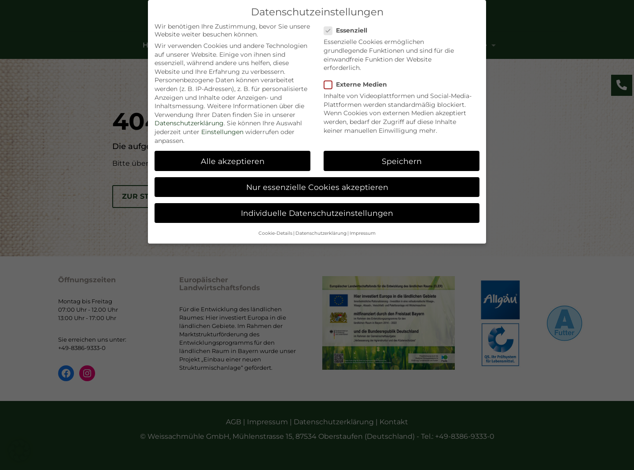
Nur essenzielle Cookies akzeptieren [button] (317, 184)
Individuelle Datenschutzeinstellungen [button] (317, 210)
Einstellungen (222, 130)
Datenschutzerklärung (189, 121)
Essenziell (349, 29)
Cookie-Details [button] (275, 231)
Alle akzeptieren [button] (233, 159)
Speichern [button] (402, 159)
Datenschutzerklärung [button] (320, 231)
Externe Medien (359, 83)
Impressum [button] (363, 231)
